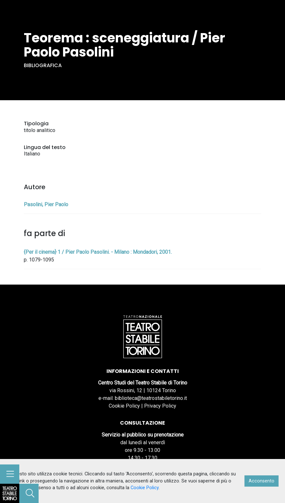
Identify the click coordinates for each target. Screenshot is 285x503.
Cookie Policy (124, 406)
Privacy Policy (160, 406)
